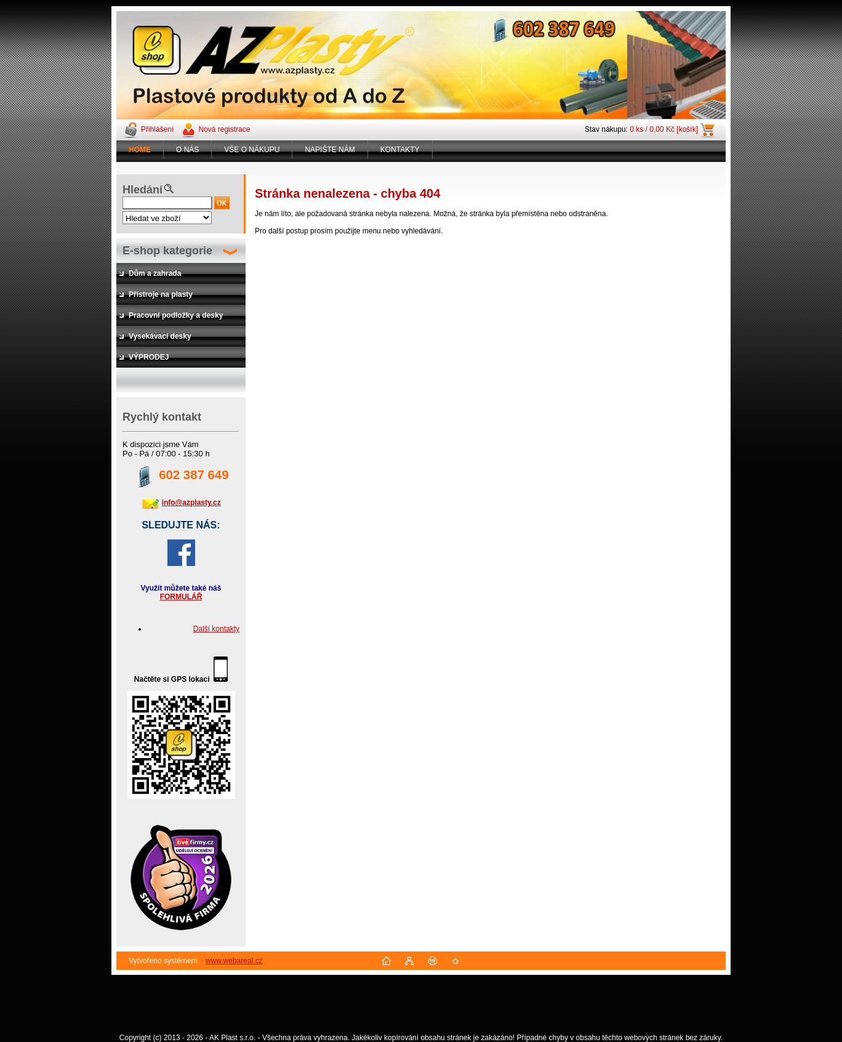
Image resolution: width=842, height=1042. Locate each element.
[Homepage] (140, 149)
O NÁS (187, 149)
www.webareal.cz (234, 960)
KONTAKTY (400, 149)
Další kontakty (216, 628)
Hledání (142, 190)
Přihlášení (157, 129)
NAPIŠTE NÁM (330, 149)
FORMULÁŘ (181, 596)
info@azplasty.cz (191, 502)
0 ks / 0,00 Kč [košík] (664, 129)
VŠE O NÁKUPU (251, 149)
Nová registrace (224, 129)
